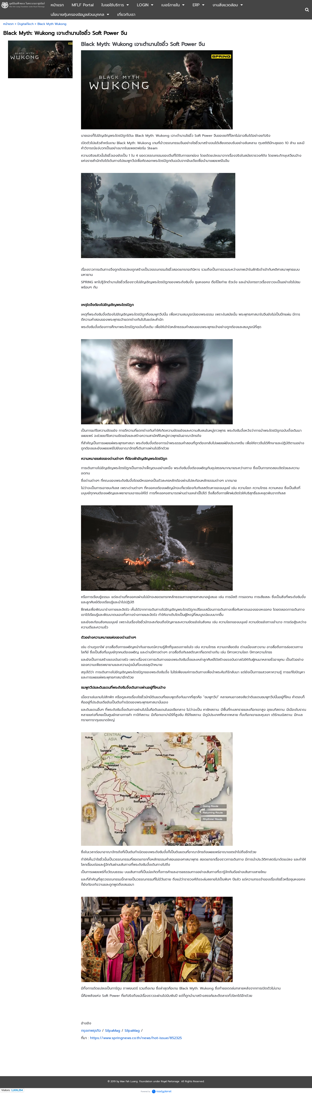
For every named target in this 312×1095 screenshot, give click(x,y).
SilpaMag (112, 1030)
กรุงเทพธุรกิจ (91, 1030)
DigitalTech (26, 24)
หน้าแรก (8, 24)
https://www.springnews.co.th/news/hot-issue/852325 (136, 1038)
